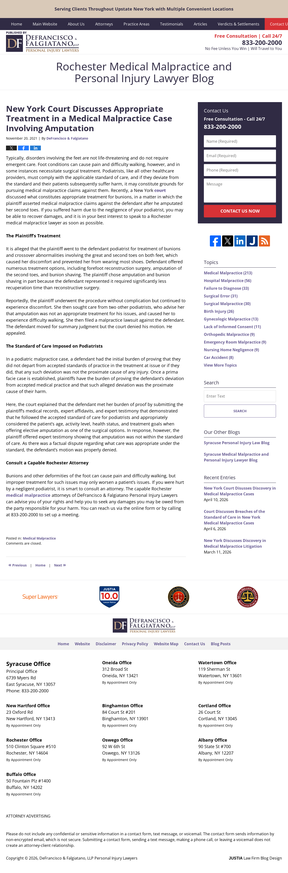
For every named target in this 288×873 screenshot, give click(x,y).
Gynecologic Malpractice (231, 319)
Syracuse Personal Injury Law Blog (236, 442)
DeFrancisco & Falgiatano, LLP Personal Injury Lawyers (88, 858)
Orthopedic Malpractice (229, 334)
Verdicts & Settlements (238, 24)
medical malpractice (28, 495)
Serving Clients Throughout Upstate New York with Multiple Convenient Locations (144, 9)
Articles (200, 24)
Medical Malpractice (39, 538)
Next (60, 564)
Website (82, 643)
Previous (17, 564)
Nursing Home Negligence (231, 349)
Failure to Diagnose (226, 288)
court (160, 190)
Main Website (45, 24)
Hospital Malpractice (227, 280)
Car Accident (218, 357)
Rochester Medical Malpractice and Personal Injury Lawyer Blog (42, 42)
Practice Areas (137, 24)
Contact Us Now (240, 211)
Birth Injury (219, 311)
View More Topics (220, 365)
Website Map (166, 643)
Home (16, 24)
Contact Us (194, 643)
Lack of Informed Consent (232, 326)
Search (240, 411)
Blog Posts (221, 643)
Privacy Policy (135, 643)
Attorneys (104, 24)
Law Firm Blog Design (255, 858)
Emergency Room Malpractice (235, 342)
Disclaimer (106, 643)
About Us (76, 24)
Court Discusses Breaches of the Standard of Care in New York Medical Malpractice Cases (234, 517)
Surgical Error (221, 296)
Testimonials (171, 24)
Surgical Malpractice (227, 303)
